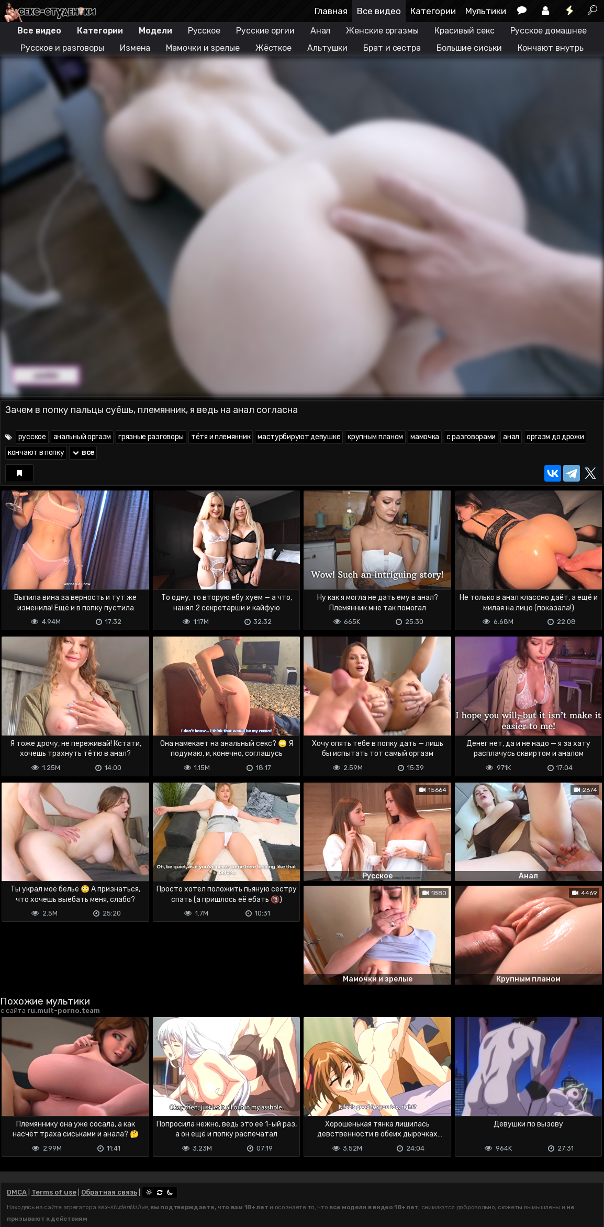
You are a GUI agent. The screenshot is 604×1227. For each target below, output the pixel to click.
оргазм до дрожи (555, 436)
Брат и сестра (392, 48)
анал (511, 436)
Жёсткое (273, 48)
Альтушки (327, 48)
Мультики (485, 11)
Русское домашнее (548, 31)
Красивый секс (464, 31)
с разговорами (471, 436)
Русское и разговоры (62, 48)
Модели (155, 31)
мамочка (424, 436)
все (83, 452)
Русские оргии (265, 31)
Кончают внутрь (551, 48)
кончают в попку (36, 452)
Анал (320, 31)
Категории (433, 11)
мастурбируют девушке (299, 436)
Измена (135, 48)
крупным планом (375, 436)
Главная (331, 11)
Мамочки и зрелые (202, 48)
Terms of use (53, 1192)
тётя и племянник (220, 436)
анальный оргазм (82, 436)
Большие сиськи (469, 48)
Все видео (379, 11)
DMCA (17, 1192)
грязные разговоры (151, 436)
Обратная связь (109, 1192)
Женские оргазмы (382, 31)
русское (32, 436)
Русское (204, 31)
